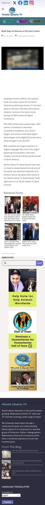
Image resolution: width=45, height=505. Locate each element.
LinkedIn (26, 3)
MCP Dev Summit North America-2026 (16, 451)
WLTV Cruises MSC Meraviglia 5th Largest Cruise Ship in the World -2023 (12, 244)
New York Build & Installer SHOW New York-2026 (19, 460)
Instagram (31, 3)
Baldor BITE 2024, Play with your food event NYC (29, 243)
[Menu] (3, 9)
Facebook (20, 3)
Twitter (14, 3)
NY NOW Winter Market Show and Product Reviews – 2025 (29, 218)
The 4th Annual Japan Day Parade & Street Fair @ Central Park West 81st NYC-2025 (12, 218)
